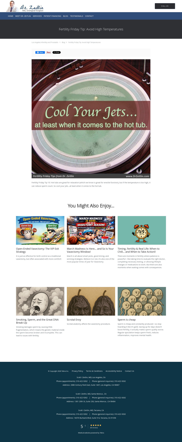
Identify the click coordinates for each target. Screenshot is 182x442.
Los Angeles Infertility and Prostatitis (45, 42)
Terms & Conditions (94, 371)
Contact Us (129, 371)
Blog (63, 42)
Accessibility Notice (114, 371)
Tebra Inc (65, 371)
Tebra (102, 433)
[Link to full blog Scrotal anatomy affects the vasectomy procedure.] (91, 304)
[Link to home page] (21, 6)
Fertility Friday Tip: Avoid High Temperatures (84, 42)
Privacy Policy (77, 371)
